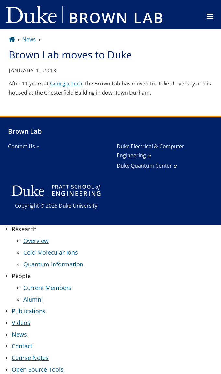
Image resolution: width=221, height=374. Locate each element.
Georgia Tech (66, 83)
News (29, 39)
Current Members (47, 287)
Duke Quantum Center (144, 165)
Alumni (33, 299)
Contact (22, 346)
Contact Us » (23, 146)
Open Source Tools (38, 369)
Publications (28, 311)
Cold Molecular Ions (50, 252)
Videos (21, 323)
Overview (36, 241)
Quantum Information (53, 264)
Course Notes (30, 358)
